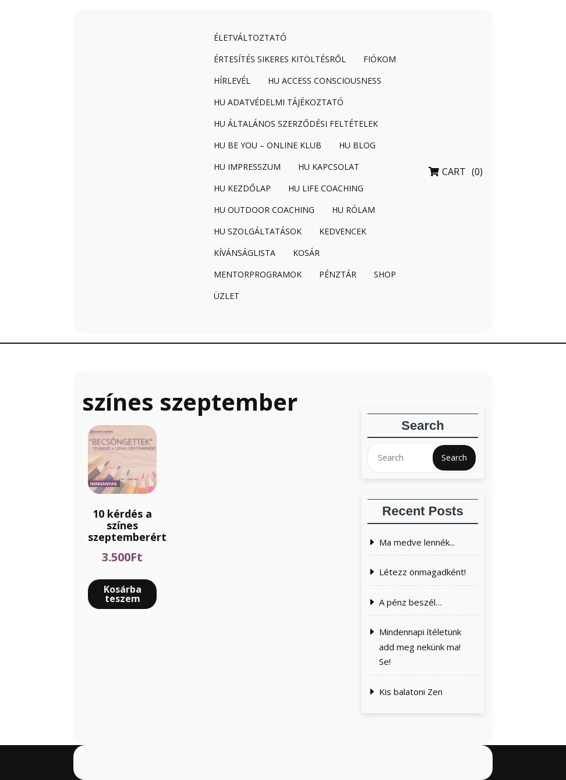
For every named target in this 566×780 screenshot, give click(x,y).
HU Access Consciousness (324, 80)
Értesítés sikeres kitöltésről (280, 59)
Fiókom (379, 59)
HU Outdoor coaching (264, 209)
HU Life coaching (325, 188)
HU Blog (357, 145)
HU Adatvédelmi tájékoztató (279, 102)
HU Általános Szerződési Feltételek (296, 123)
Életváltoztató (250, 37)
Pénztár (337, 274)
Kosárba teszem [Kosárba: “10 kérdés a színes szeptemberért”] (123, 594)
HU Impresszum (247, 166)
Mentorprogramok (258, 274)
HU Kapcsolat (328, 166)
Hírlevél (232, 80)
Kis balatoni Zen (411, 691)
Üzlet (226, 295)
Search (454, 457)
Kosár (306, 252)
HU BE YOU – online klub (267, 145)
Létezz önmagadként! (422, 572)
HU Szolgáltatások (258, 231)
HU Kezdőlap (242, 188)
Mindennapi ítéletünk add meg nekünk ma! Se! (420, 646)
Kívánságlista (244, 252)
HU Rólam (353, 209)
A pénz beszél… (410, 602)
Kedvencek (342, 231)
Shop (385, 274)
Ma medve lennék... (417, 542)
